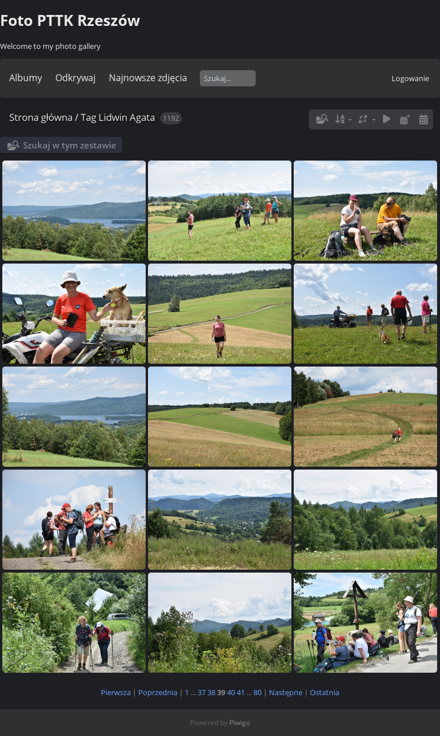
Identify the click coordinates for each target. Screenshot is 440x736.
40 (231, 692)
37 (202, 692)
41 (241, 692)
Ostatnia (324, 692)
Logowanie (410, 78)
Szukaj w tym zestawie (69, 145)
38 (211, 692)
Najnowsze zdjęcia (148, 77)
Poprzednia (157, 692)
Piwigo (239, 722)
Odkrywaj (75, 77)
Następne (285, 692)
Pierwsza (116, 692)
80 (257, 692)
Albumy (25, 77)
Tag (88, 117)
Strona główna (41, 117)
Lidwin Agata (126, 117)
